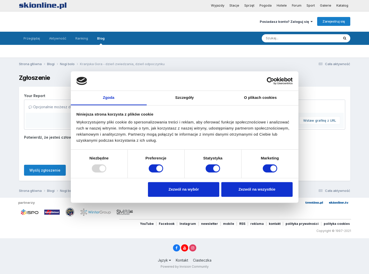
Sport (311, 5)
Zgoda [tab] (109, 98)
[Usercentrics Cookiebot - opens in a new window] (270, 81)
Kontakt (182, 260)
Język (164, 260)
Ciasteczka (202, 260)
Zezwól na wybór (183, 189)
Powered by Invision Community (185, 266)
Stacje (234, 5)
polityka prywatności (302, 224)
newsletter (209, 224)
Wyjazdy (217, 5)
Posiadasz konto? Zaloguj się (286, 22)
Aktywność (57, 38)
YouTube (147, 224)
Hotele (282, 5)
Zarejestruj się (333, 21)
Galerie (325, 5)
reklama (257, 224)
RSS (242, 224)
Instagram (188, 224)
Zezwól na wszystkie (256, 189)
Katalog (342, 5)
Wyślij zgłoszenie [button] (44, 170)
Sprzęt (249, 5)
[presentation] (62, 151)
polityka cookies (337, 224)
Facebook (167, 224)
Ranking (81, 38)
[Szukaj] (284, 38)
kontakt (274, 224)
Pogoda (265, 5)
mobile (228, 224)
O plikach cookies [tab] (260, 98)
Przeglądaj (32, 38)
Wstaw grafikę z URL (319, 120)
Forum (296, 5)
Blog (101, 40)
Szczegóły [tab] (184, 98)
